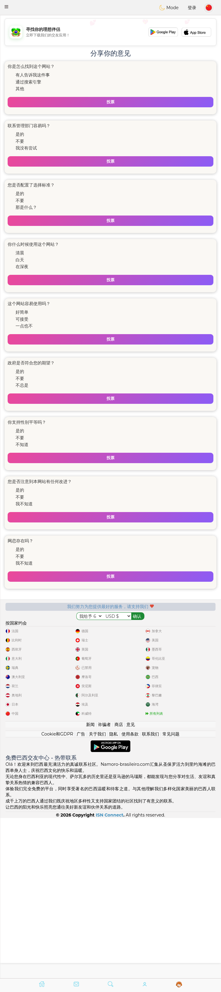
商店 (118, 884)
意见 (130, 884)
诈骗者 (104, 884)
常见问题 (170, 894)
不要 (20, 141)
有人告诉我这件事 (33, 75)
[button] (6, 6)
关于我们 (97, 894)
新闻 (90, 884)
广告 (81, 894)
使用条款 (130, 894)
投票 (110, 102)
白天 (20, 260)
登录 (192, 7)
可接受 (22, 319)
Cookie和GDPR (57, 894)
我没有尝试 (26, 148)
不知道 (22, 444)
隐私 (113, 894)
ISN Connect (110, 975)
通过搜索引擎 (28, 82)
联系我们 (150, 894)
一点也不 (24, 326)
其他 (20, 88)
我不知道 (24, 504)
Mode (169, 8)
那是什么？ (26, 207)
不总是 (22, 385)
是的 (20, 134)
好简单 (22, 312)
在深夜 (22, 266)
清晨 (20, 253)
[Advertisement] (110, 32)
